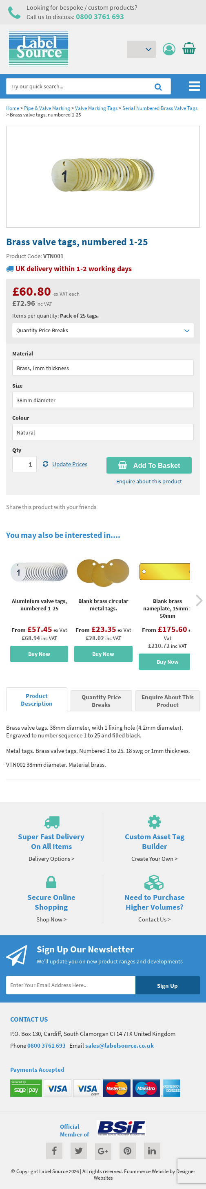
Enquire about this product (149, 481)
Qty (16, 450)
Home (12, 108)
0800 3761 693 (100, 16)
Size (17, 385)
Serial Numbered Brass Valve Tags (159, 108)
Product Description (37, 699)
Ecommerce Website (146, 1171)
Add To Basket (149, 465)
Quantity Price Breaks (103, 330)
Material (22, 353)
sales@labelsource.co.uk (119, 1045)
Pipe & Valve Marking (47, 108)
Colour (20, 417)
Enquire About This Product (168, 701)
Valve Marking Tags (96, 108)
